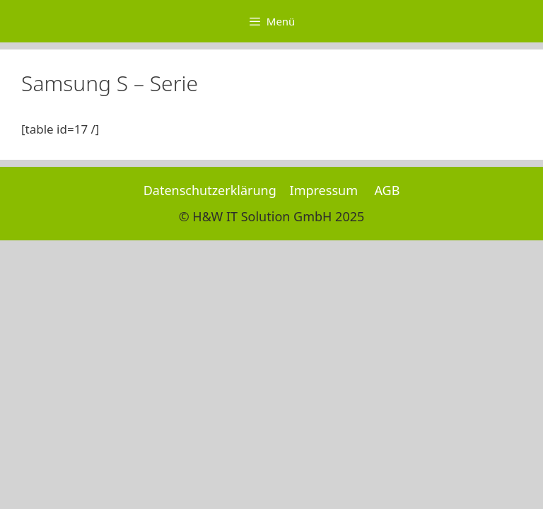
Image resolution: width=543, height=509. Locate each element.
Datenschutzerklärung (210, 190)
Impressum (324, 190)
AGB (386, 190)
